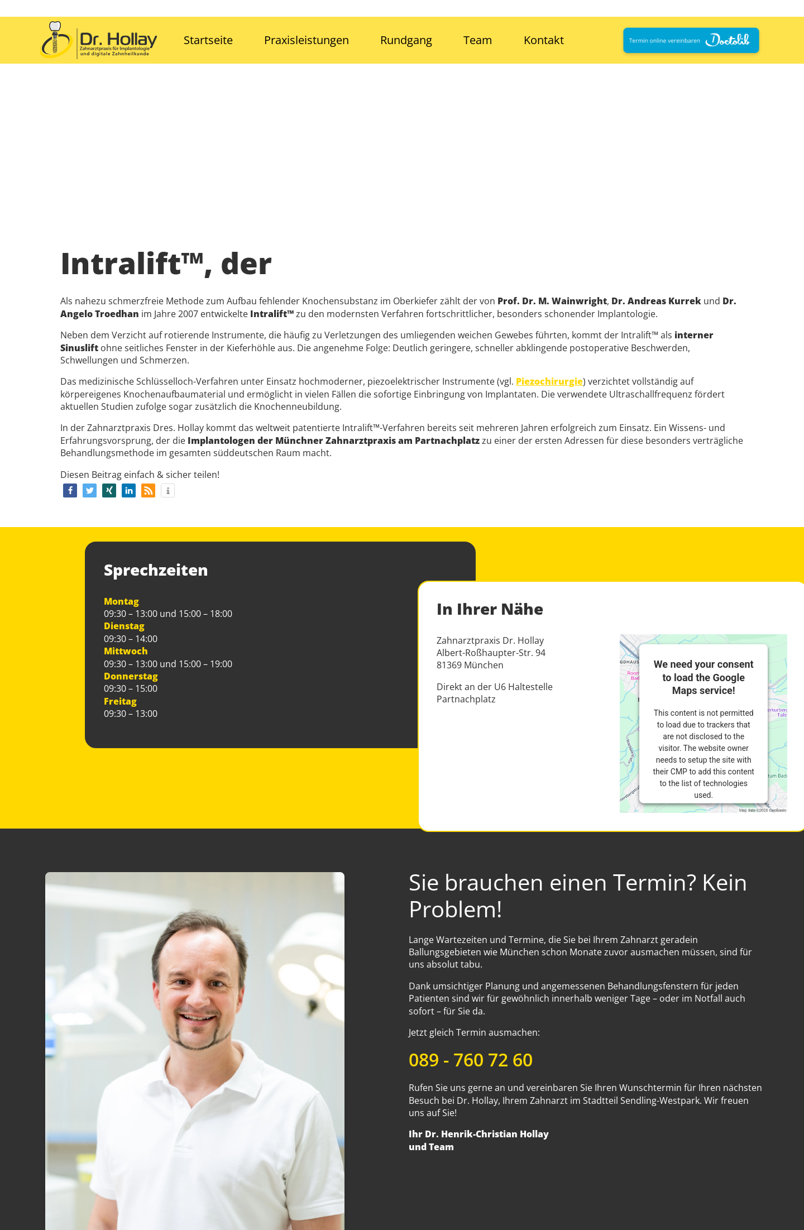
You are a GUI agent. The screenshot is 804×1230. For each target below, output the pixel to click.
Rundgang (406, 39)
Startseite (208, 39)
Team (477, 39)
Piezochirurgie (549, 381)
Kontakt (544, 39)
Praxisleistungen (306, 39)
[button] (70, 490)
